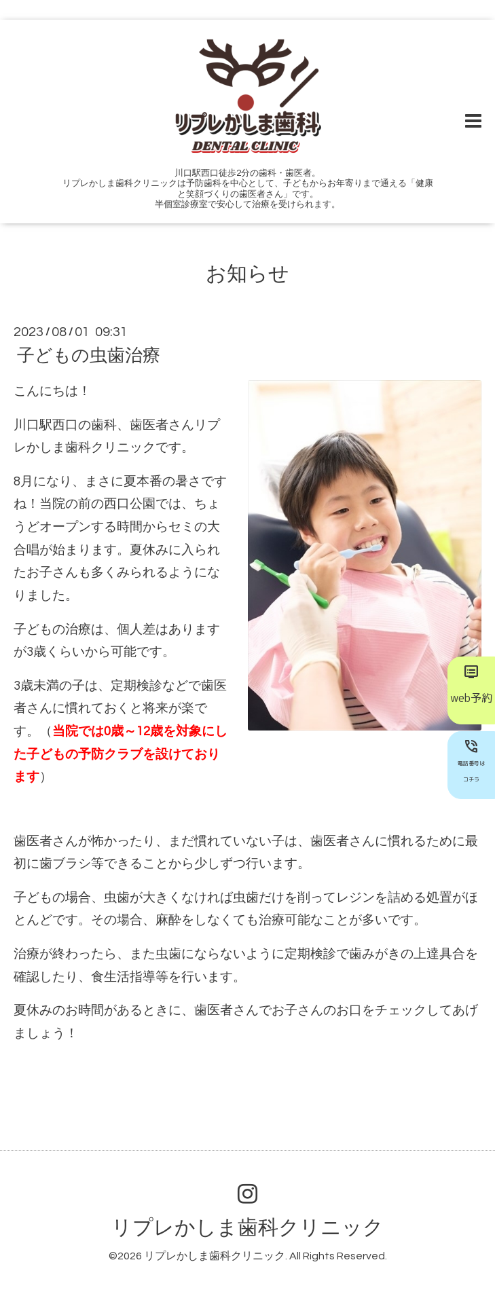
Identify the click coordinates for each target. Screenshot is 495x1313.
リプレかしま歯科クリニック (247, 1227)
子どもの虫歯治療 (88, 356)
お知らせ (247, 273)
